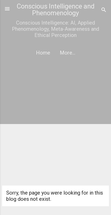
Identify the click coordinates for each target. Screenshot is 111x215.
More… (67, 53)
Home (43, 53)
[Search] (104, 10)
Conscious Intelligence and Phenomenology (55, 9)
